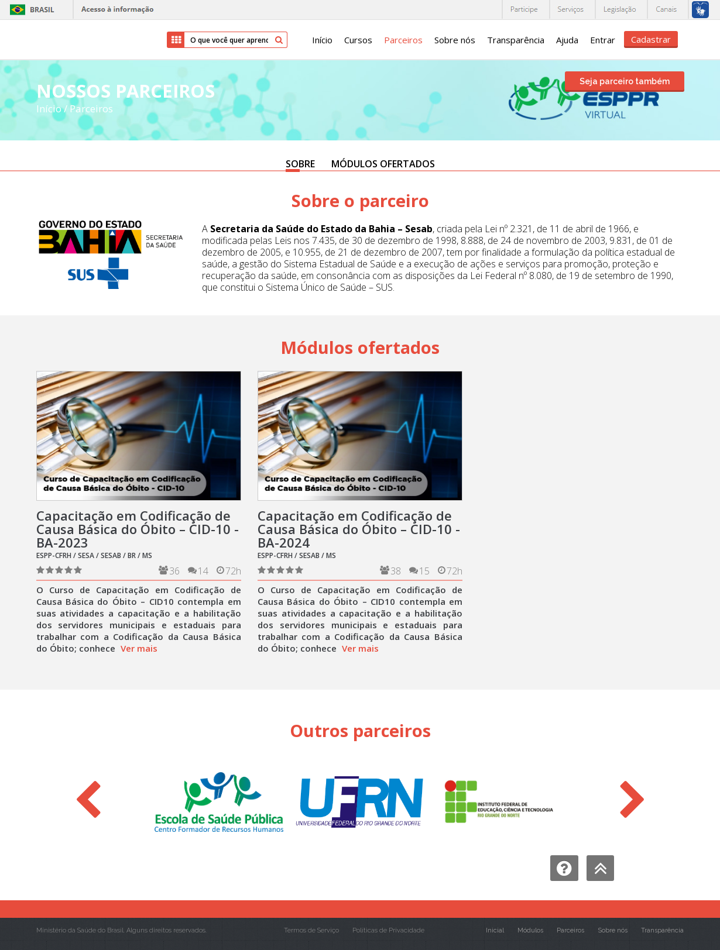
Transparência (515, 40)
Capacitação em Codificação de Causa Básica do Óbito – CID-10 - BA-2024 (359, 529)
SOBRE (300, 163)
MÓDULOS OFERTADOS (383, 163)
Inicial (495, 930)
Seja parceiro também (625, 81)
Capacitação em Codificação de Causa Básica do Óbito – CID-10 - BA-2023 (137, 529)
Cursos (358, 40)
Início (322, 40)
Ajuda (567, 40)
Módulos (530, 930)
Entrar (602, 40)
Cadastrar (651, 39)
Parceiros (403, 40)
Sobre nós (454, 40)
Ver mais (139, 648)
